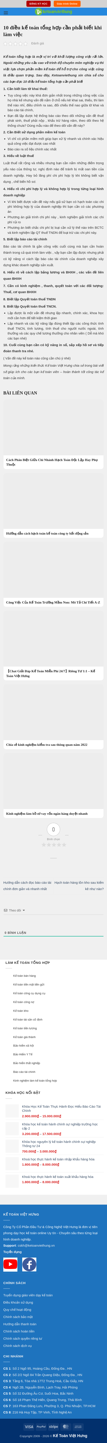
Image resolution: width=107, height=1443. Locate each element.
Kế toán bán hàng (24, 975)
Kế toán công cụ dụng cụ (29, 993)
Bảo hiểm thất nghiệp (26, 1063)
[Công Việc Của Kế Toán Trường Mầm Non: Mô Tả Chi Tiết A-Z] (53, 574)
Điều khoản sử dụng (18, 1302)
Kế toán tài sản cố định (27, 1019)
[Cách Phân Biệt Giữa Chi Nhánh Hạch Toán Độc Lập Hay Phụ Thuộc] (53, 434)
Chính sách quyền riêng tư (22, 1338)
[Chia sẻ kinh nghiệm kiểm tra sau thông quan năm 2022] (53, 716)
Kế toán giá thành (24, 1037)
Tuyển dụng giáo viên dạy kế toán (28, 1295)
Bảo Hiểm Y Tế (22, 1054)
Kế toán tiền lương (25, 1028)
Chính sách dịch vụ (17, 1346)
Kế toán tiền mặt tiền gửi (28, 984)
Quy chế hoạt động (17, 1309)
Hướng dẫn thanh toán (19, 1324)
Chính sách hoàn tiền (18, 1331)
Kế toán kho (20, 1010)
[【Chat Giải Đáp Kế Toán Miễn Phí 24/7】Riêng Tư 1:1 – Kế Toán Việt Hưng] (53, 645)
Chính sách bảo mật (18, 1317)
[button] (5, 13)
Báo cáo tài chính (24, 1071)
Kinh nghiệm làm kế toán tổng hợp (35, 1080)
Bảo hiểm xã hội (23, 1045)
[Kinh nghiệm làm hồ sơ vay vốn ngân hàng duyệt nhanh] (53, 785)
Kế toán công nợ (23, 1002)
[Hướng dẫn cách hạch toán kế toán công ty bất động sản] (53, 505)
